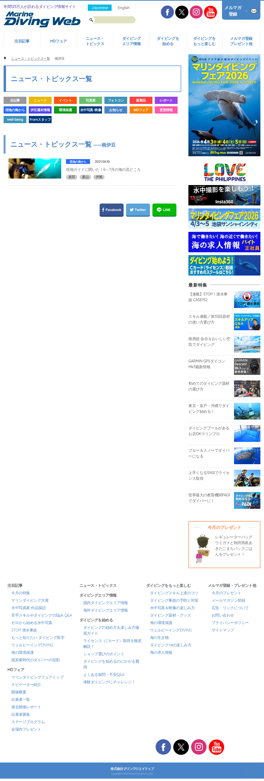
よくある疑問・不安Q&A (104, 674)
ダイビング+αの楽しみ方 (170, 645)
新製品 (141, 100)
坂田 (71, 177)
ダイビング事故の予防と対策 (174, 600)
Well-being (15, 119)
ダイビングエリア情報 (131, 41)
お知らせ (115, 110)
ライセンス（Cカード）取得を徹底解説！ (112, 643)
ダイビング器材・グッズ (170, 615)
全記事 (15, 100)
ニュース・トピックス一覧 (30, 58)
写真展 (91, 100)
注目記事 (21, 41)
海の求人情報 (161, 652)
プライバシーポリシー (230, 622)
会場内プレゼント (26, 729)
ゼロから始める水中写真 (31, 622)
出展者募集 (20, 714)
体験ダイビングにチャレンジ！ (109, 681)
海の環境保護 (22, 652)
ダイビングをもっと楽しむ (204, 41)
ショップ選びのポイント (103, 653)
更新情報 (166, 110)
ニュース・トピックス (95, 41)
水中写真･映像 (90, 110)
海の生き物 (159, 637)
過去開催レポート (26, 706)
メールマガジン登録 (228, 600)
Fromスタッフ (40, 119)
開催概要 (18, 692)
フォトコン (116, 100)
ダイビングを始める (168, 41)
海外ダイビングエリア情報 (105, 610)
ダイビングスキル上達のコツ (174, 592)
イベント (65, 100)
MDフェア (58, 41)
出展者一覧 (20, 699)
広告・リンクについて (230, 607)
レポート (166, 100)
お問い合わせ (223, 615)
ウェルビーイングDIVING (32, 645)
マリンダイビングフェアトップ (37, 677)
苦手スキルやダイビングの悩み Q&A (41, 615)
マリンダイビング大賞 (29, 600)
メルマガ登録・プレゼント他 (232, 585)
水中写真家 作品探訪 (28, 607)
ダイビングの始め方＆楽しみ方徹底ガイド (111, 630)
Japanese (99, 7)
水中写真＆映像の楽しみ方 (172, 607)
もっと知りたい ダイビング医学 (37, 637)
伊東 (99, 177)
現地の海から (15, 110)
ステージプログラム (28, 721)
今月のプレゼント (226, 592)
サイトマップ (223, 630)
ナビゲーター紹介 (26, 684)
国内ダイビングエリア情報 (105, 602)
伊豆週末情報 (40, 110)
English (123, 7)
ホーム (5, 58)
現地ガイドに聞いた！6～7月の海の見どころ (103, 169)
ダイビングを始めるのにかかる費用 (111, 664)
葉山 (85, 177)
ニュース (40, 100)
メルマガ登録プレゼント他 (241, 41)
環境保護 (65, 110)
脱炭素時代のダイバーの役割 (35, 659)
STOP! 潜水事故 (24, 630)
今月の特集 (20, 592)
